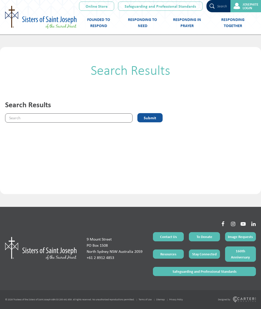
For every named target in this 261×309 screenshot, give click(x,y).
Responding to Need (142, 22)
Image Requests (240, 236)
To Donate (204, 236)
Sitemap (160, 299)
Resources (168, 254)
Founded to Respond (98, 22)
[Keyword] (69, 118)
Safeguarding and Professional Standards (160, 6)
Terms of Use (145, 299)
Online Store (97, 6)
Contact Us (168, 236)
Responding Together (232, 22)
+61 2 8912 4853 (100, 257)
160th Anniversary (240, 254)
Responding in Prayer (187, 22)
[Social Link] (222, 224)
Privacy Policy (176, 299)
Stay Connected (204, 254)
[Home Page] (40, 248)
